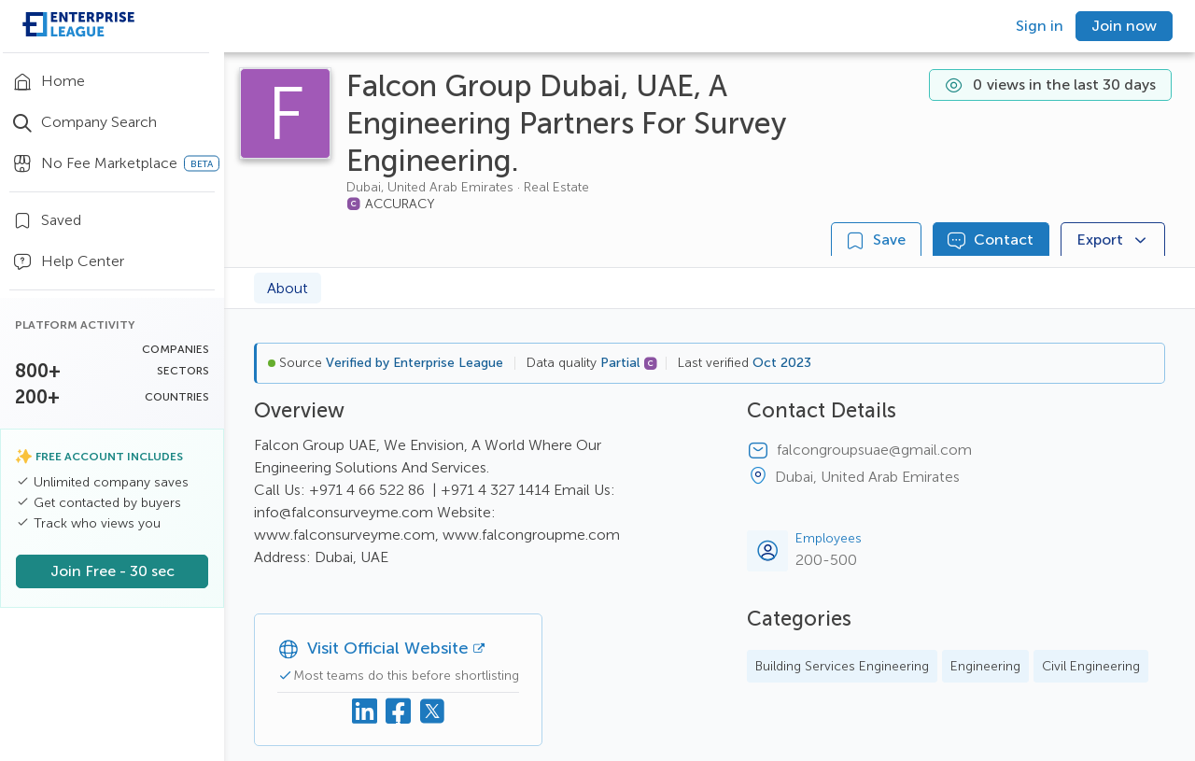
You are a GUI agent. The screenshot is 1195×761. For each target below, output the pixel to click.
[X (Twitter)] (432, 711)
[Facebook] (398, 711)
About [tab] (287, 288)
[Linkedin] (365, 711)
